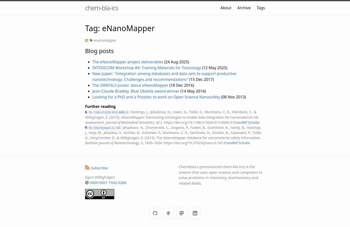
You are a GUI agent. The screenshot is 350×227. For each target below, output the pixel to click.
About (225, 7)
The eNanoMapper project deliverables (127, 62)
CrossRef (240, 122)
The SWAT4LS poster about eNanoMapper (130, 85)
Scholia (254, 122)
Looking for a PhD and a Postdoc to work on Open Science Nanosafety (156, 97)
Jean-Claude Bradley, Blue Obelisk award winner (135, 91)
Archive (244, 7)
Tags (261, 7)
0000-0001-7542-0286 (108, 182)
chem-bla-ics (101, 7)
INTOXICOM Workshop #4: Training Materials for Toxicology (146, 67)
